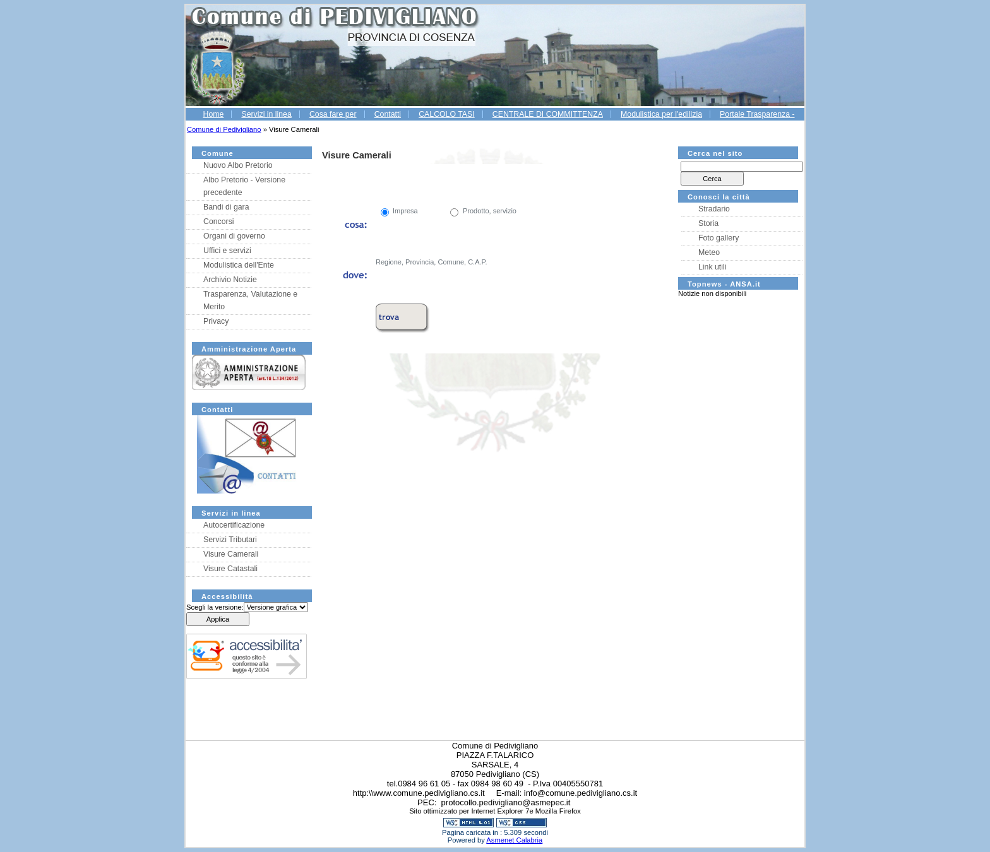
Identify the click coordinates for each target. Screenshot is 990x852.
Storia (708, 223)
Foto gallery (718, 238)
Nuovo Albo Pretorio (238, 165)
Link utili (712, 267)
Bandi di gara (226, 207)
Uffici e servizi (227, 250)
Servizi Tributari (230, 539)
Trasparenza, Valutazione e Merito (250, 300)
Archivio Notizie (230, 279)
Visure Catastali (230, 568)
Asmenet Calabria (514, 840)
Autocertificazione (234, 525)
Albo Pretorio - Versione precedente (244, 186)
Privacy (216, 321)
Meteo (709, 252)
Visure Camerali (230, 554)
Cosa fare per (333, 114)
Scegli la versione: (215, 607)
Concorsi (218, 221)
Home (213, 114)
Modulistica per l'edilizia (661, 114)
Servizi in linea (266, 114)
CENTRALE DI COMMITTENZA (547, 114)
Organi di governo (234, 236)
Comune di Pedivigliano (224, 129)
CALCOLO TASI (447, 114)
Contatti (387, 114)
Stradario (714, 208)
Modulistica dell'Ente (238, 265)
